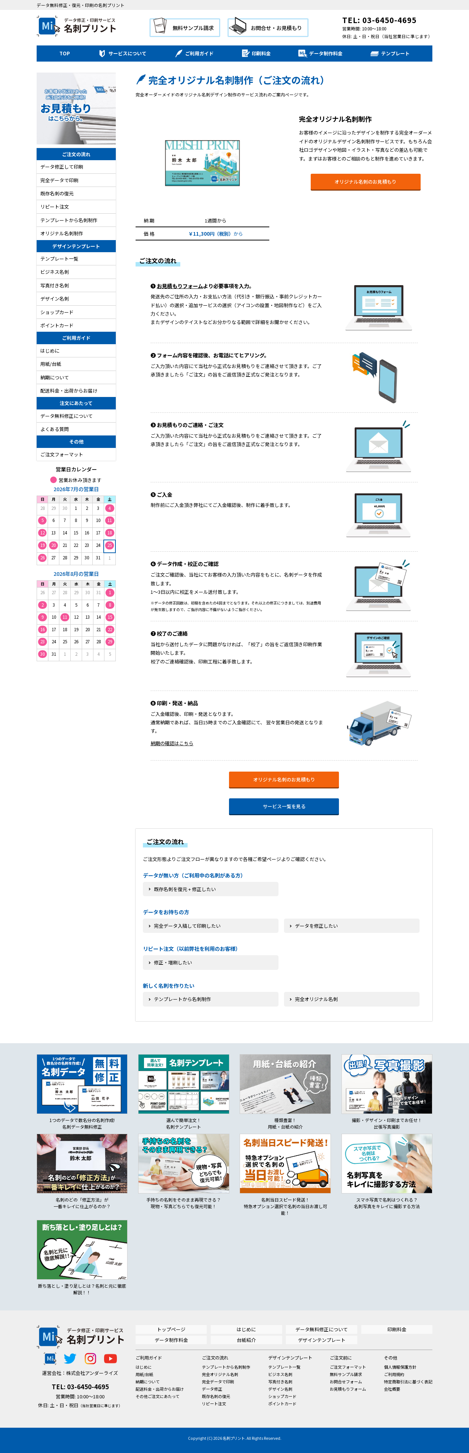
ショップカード (57, 312)
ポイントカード (57, 325)
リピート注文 (54, 206)
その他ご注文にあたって (158, 1396)
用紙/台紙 (50, 363)
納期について (54, 377)
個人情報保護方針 (400, 1367)
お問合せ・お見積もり (276, 28)
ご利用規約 (394, 1374)
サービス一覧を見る (284, 806)
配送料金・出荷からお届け (68, 390)
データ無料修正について (66, 415)
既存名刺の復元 (57, 193)
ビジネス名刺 (54, 271)
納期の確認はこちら (172, 743)
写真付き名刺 (54, 285)
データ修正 (212, 1389)
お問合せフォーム (346, 1381)
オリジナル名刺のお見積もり (365, 181)
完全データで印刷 (59, 180)
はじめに (49, 350)
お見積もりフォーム (180, 286)
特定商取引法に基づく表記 (408, 1381)
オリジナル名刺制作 (61, 233)
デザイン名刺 (54, 298)
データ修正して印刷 (61, 166)
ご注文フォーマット (61, 454)
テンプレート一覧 (59, 258)
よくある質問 (54, 429)
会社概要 (392, 1389)
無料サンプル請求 (193, 28)
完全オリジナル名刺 (220, 1374)
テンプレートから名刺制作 (68, 220)
